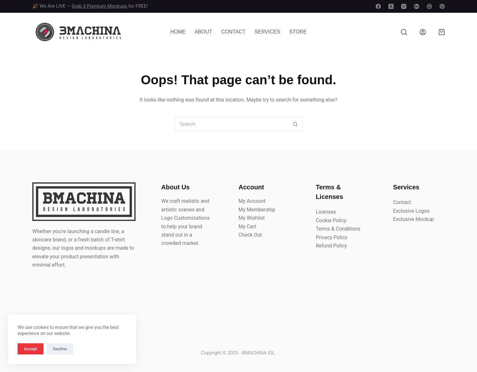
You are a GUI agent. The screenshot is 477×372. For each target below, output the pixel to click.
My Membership (256, 210)
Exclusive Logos (411, 211)
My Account (252, 201)
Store (298, 31)
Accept (30, 348)
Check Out (250, 235)
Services (267, 31)
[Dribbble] (429, 6)
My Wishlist (251, 218)
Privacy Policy (332, 237)
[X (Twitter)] (391, 6)
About (203, 31)
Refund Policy (331, 246)
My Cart (247, 227)
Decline (60, 348)
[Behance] (416, 6)
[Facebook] (378, 6)
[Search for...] (231, 124)
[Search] (404, 32)
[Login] (423, 32)
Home (178, 31)
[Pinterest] (442, 6)
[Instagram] (403, 6)
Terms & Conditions (338, 229)
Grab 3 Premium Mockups (99, 6)
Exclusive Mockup (413, 219)
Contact (233, 31)
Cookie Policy (331, 220)
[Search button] (295, 124)
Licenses (326, 212)
